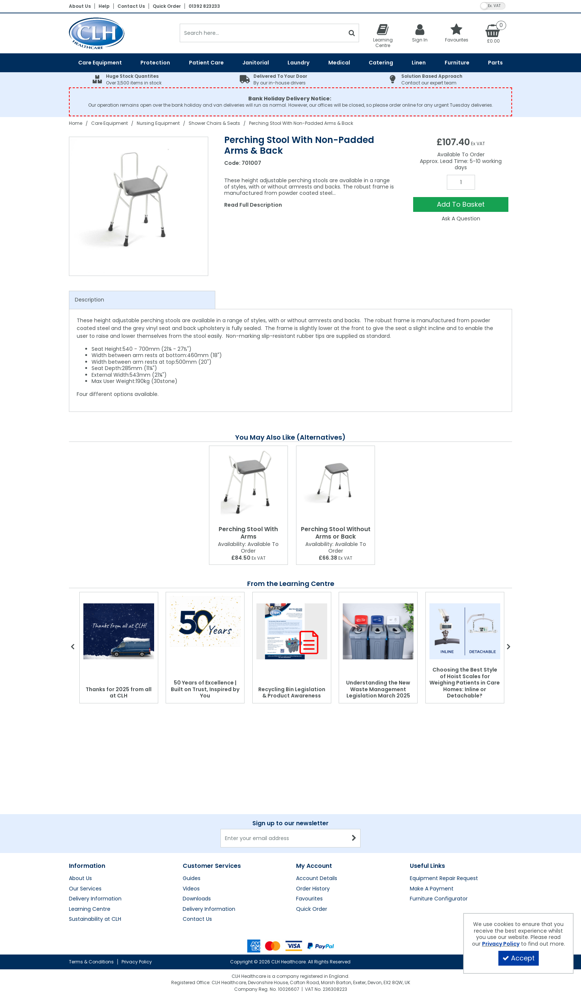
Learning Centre (89, 909)
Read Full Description (253, 205)
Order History (313, 889)
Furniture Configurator (439, 899)
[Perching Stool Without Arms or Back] (335, 484)
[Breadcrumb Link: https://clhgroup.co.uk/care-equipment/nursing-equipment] (158, 123)
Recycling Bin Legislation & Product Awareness (291, 693)
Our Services (85, 889)
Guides (191, 878)
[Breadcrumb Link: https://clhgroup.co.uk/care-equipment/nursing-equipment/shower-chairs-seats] (214, 123)
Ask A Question (461, 218)
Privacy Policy (137, 962)
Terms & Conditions (91, 962)
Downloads (197, 899)
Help (104, 6)
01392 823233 (204, 6)
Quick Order (167, 6)
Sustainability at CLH (95, 919)
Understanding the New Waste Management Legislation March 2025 (378, 689)
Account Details (316, 878)
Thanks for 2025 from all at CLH (119, 693)
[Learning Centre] (382, 35)
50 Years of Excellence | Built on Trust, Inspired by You (205, 689)
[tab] (142, 300)
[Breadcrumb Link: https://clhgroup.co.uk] (75, 123)
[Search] (262, 33)
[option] (139, 206)
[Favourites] (456, 32)
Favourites (309, 899)
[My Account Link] (419, 32)
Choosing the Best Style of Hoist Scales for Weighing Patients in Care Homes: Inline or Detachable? (464, 682)
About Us (80, 6)
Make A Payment (432, 889)
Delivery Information (95, 899)
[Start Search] (352, 33)
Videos (191, 889)
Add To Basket (461, 204)
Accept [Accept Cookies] (518, 958)
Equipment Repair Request (444, 878)
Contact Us (131, 6)
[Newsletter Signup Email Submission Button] (354, 838)
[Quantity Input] (461, 182)
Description (89, 299)
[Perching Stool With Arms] (248, 484)
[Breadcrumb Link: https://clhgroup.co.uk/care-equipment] (109, 123)
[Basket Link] (493, 33)
